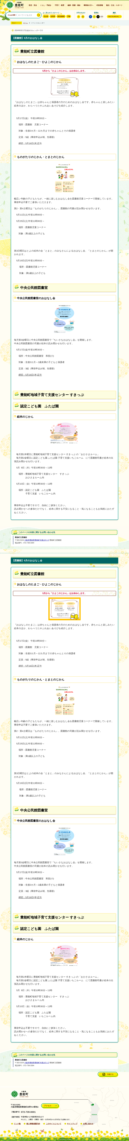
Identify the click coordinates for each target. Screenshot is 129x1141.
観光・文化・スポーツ (114, 5)
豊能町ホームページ (14, 5)
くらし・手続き (45, 5)
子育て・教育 (59, 5)
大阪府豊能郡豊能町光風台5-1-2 (36, 540)
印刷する (110, 1074)
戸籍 (68, 16)
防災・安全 (33, 5)
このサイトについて (53, 1124)
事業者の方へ (88, 5)
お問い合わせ (88, 1124)
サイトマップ (72, 1124)
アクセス (47, 1106)
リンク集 (17, 1124)
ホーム (25, 23)
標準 (101, 16)
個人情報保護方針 (33, 1124)
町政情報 (100, 5)
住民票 (53, 16)
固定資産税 (61, 16)
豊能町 (19, 1094)
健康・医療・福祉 (74, 5)
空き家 (46, 16)
